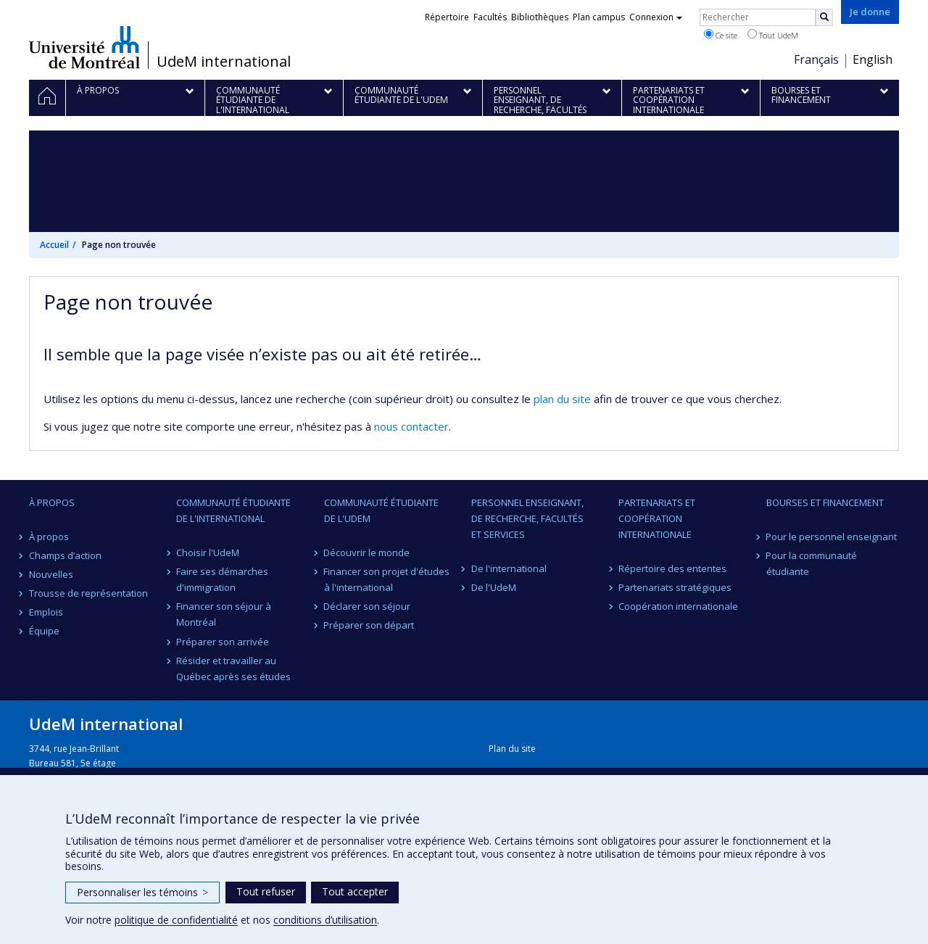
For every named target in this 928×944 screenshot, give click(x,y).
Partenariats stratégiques (675, 587)
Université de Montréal (84, 47)
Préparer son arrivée (222, 641)
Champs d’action (65, 555)
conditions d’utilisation (325, 920)
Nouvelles (51, 574)
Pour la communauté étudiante (812, 563)
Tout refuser (265, 891)
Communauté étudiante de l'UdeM (381, 510)
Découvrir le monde (367, 552)
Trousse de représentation (88, 593)
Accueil (54, 245)
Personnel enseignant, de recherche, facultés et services (527, 518)
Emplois (46, 611)
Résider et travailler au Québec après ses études (233, 668)
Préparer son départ (369, 625)
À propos (52, 502)
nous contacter (411, 426)
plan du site (562, 399)
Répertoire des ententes (672, 568)
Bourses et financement (825, 502)
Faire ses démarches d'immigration (222, 579)
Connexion (655, 17)
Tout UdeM (772, 35)
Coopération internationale (678, 606)
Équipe (44, 630)
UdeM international (224, 61)
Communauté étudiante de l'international (233, 510)
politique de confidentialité (176, 920)
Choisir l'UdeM (207, 552)
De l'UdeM (493, 587)
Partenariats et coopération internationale (656, 518)
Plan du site (512, 748)
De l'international (509, 568)
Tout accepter (355, 891)
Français (816, 59)
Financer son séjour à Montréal (223, 614)
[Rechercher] (824, 17)
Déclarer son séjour (367, 606)
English (872, 59)
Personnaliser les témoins (142, 892)
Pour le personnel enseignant (832, 536)
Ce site (720, 35)
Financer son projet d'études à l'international (387, 579)
